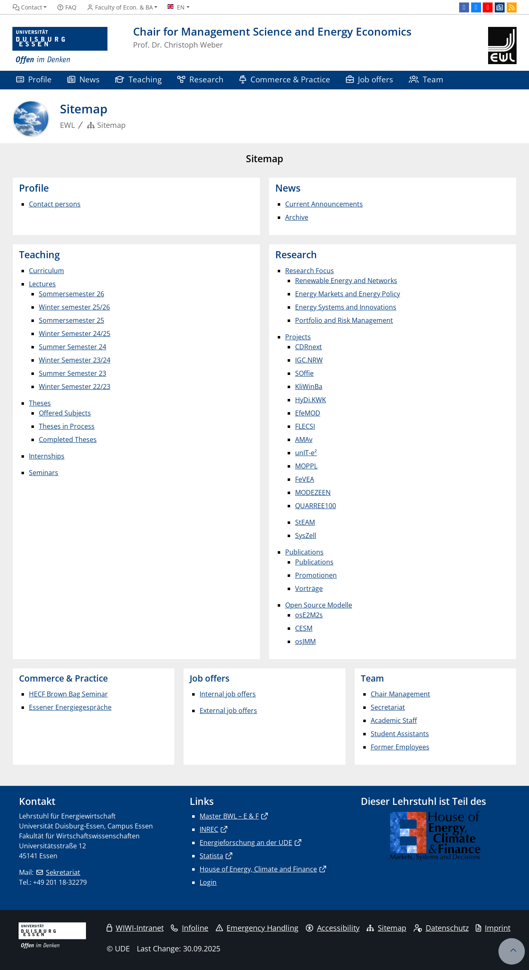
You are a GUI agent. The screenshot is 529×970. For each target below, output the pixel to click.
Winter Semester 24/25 (74, 333)
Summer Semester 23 (72, 373)
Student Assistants (400, 733)
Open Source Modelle (318, 605)
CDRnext (308, 346)
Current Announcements (324, 204)
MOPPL (306, 466)
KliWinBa (308, 386)
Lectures (42, 283)
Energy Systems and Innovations (345, 307)
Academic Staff (394, 720)
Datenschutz (441, 928)
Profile (34, 79)
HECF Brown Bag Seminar (68, 694)
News (83, 79)
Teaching (138, 79)
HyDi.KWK (310, 399)
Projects (298, 336)
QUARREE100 (315, 505)
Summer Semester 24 (72, 346)
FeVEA (304, 479)
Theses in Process (67, 426)
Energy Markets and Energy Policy (347, 293)
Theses (40, 403)
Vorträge (309, 588)
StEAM (305, 522)
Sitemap (386, 928)
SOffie (304, 373)
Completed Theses (68, 439)
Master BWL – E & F (229, 816)
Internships (46, 456)
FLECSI (305, 426)
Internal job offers (228, 694)
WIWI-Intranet (135, 928)
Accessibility (333, 928)
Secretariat (388, 707)
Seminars (43, 472)
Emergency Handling (257, 928)
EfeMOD (307, 413)
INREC (209, 829)
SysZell (305, 535)
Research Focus (309, 270)
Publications (304, 552)
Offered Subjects (65, 413)
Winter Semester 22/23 (74, 386)
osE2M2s (309, 614)
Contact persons (55, 204)
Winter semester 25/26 (74, 307)
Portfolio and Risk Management (344, 320)
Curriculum (46, 270)
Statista (211, 855)
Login (208, 882)
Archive (296, 217)
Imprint (493, 928)
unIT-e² (306, 452)
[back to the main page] (502, 46)
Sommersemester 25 (71, 320)
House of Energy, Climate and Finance (258, 869)
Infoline (189, 928)
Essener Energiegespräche (70, 707)
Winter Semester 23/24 (74, 360)
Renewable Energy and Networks (346, 280)
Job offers (369, 79)
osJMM (305, 641)
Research (200, 79)
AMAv (303, 439)
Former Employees (400, 747)
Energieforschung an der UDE (246, 842)
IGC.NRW (309, 360)
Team (426, 79)
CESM (303, 628)
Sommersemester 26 (71, 293)
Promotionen (316, 575)
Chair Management (400, 694)
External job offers (228, 710)
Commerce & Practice (284, 79)
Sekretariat (63, 872)
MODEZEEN (313, 492)
